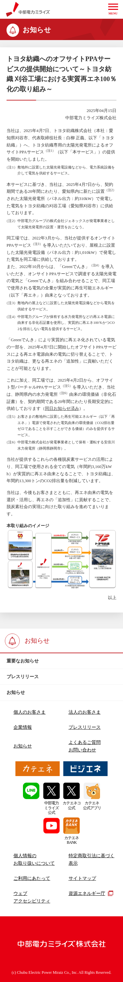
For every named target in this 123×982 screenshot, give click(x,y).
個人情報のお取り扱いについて (34, 859)
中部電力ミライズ (28, 9)
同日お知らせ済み (62, 408)
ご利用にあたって (31, 878)
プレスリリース (85, 727)
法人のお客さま (85, 712)
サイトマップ (82, 878)
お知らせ (22, 745)
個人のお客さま (29, 712)
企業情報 (22, 727)
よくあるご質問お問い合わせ (85, 746)
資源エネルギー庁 (91, 893)
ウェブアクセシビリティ (31, 897)
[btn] (61, 661)
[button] (113, 9)
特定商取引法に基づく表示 (91, 859)
